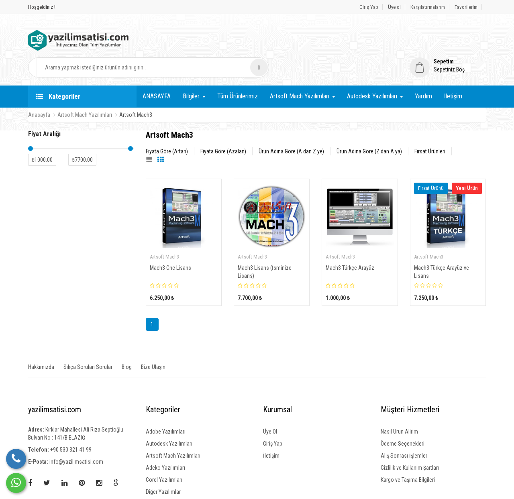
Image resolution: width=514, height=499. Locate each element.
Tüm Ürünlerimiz (237, 73)
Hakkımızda (41, 344)
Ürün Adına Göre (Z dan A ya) (369, 128)
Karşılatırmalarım (427, 7)
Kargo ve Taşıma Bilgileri (408, 457)
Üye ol (394, 7)
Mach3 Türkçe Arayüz (350, 245)
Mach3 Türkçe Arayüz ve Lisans (441, 249)
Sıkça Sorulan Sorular (87, 344)
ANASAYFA (157, 73)
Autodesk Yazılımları (372, 73)
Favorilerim (466, 7)
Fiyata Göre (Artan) (167, 128)
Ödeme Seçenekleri (402, 421)
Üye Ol (270, 408)
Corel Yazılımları (164, 457)
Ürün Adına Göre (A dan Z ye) (291, 128)
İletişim (453, 73)
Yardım (423, 73)
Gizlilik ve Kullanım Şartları (410, 445)
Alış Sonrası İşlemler (404, 433)
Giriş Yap (368, 7)
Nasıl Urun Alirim (399, 408)
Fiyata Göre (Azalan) (223, 128)
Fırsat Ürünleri (429, 128)
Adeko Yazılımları (165, 445)
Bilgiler (191, 73)
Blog (127, 344)
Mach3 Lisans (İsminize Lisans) (265, 249)
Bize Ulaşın (153, 344)
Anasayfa (39, 92)
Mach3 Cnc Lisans (170, 245)
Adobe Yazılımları (166, 408)
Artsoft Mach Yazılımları (299, 73)
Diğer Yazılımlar (163, 469)
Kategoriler (58, 73)
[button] (448, 38)
